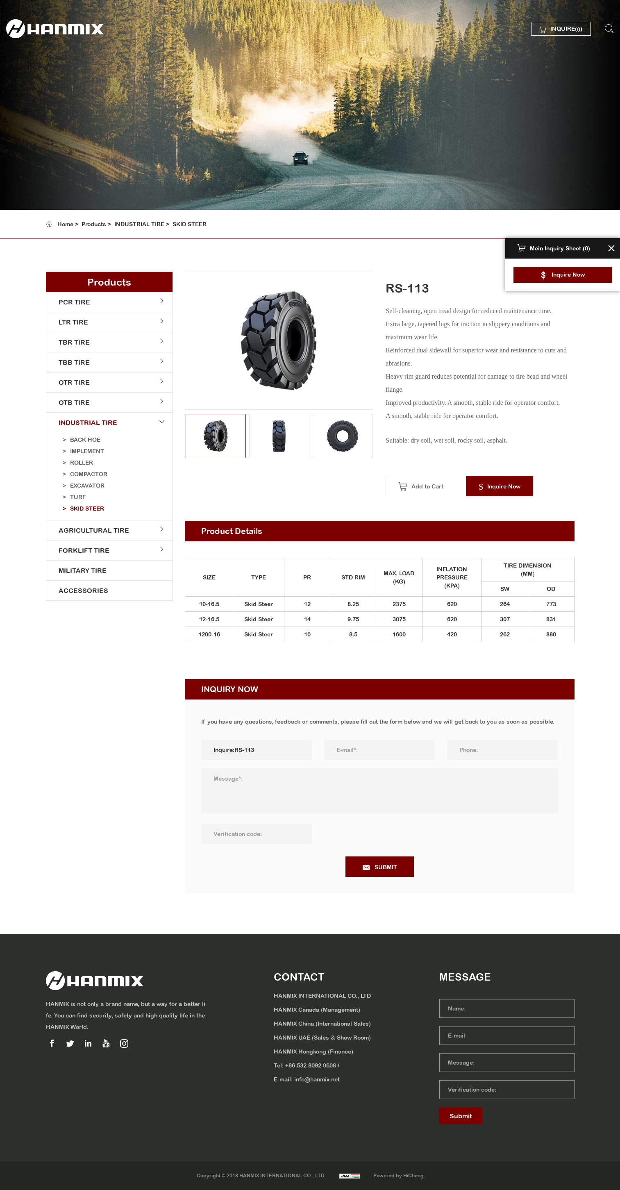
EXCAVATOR (85, 485)
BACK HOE (83, 439)
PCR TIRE (72, 302)
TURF (76, 497)
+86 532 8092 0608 (310, 1065)
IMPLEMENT (85, 451)
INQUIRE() (566, 29)
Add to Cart (433, 486)
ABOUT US (42, 89)
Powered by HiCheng (398, 1176)
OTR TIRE (72, 382)
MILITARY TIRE (80, 570)
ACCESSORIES (81, 590)
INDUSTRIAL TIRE (139, 224)
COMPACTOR (86, 474)
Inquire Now (568, 274)
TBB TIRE (72, 362)
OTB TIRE (72, 402)
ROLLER (79, 462)
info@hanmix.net (317, 1079)
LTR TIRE (71, 322)
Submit (461, 1116)
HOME (35, 68)
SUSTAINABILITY (53, 132)
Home (65, 224)
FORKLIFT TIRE (82, 550)
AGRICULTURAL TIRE (92, 530)
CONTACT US (47, 174)
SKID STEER (190, 224)
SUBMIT (391, 867)
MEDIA (36, 153)
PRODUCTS (44, 110)
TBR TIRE (72, 342)
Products (94, 224)
